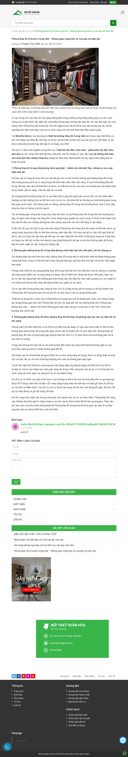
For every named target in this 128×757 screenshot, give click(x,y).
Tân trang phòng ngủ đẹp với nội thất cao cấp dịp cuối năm (44, 545)
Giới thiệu (19, 504)
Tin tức (17, 514)
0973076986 (31, 2)
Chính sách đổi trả (76, 722)
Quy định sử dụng (76, 725)
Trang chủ (19, 499)
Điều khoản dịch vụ (77, 702)
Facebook (21, 740)
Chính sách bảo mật (77, 715)
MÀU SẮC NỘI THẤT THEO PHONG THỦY (35, 534)
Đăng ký (104, 2)
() (114, 2)
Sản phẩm (19, 509)
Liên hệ (17, 519)
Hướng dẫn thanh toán (79, 695)
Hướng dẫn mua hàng (78, 691)
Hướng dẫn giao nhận (78, 698)
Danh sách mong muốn (78, 2)
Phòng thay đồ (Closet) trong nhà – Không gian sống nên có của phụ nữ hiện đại (56, 38)
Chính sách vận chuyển (79, 718)
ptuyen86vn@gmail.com (61, 643)
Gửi (16, 482)
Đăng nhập (94, 2)
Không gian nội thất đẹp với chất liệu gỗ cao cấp (38, 539)
